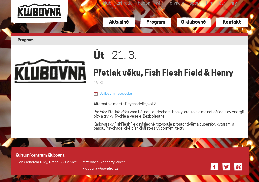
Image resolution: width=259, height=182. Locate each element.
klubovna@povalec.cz (100, 168)
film (209, 3)
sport (195, 3)
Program (155, 22)
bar (222, 3)
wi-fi (160, 3)
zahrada (124, 3)
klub (107, 3)
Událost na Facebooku (116, 93)
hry (234, 3)
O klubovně (193, 22)
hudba (144, 3)
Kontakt (232, 22)
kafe (113, 8)
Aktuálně (119, 22)
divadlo (177, 3)
